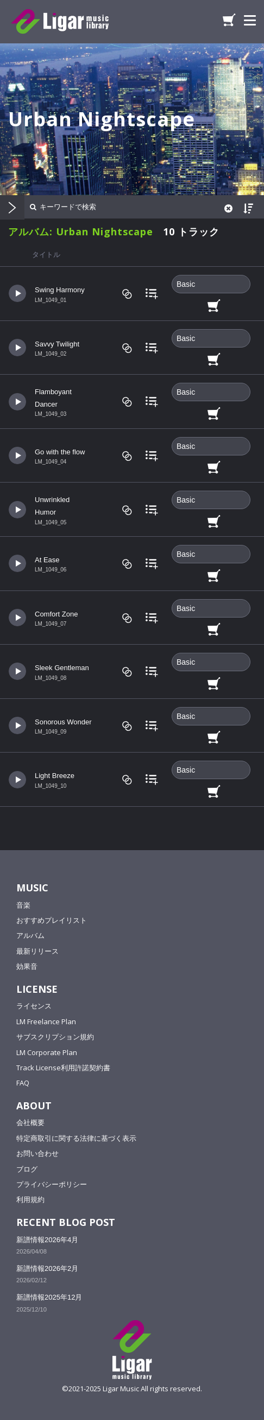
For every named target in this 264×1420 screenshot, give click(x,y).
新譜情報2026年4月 (47, 1240)
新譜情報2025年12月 (49, 1297)
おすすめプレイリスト (51, 920)
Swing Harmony (60, 290)
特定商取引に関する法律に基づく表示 (76, 1138)
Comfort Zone (56, 614)
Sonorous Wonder (63, 722)
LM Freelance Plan (46, 1021)
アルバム (30, 935)
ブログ (26, 1169)
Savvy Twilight (57, 344)
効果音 (26, 966)
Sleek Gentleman (62, 668)
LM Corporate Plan (46, 1052)
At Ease (47, 560)
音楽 (23, 905)
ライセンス (34, 1006)
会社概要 (30, 1122)
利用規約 (30, 1199)
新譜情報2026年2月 (47, 1268)
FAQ (22, 1083)
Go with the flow (60, 452)
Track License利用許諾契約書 (63, 1067)
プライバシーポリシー (51, 1184)
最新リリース (37, 951)
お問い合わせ (37, 1153)
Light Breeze (54, 776)
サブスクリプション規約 (55, 1037)
